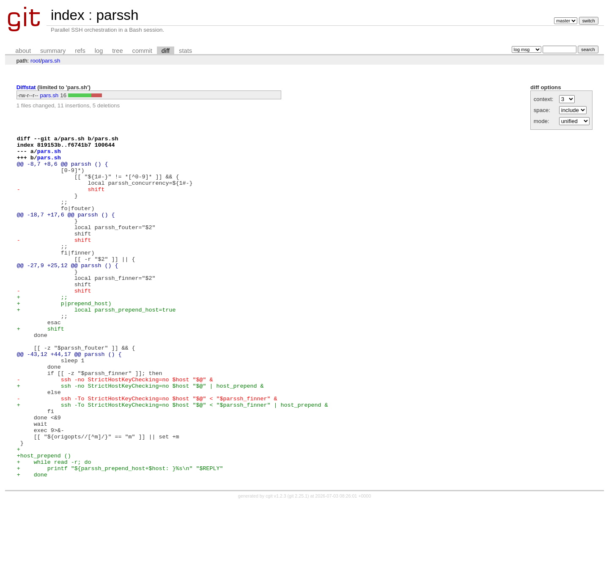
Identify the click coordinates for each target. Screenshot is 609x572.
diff (166, 50)
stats (185, 50)
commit (142, 50)
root (35, 60)
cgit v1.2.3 (276, 564)
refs (80, 50)
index (68, 15)
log (99, 50)
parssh (117, 15)
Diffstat (26, 87)
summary (53, 50)
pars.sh (51, 60)
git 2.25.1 (298, 564)
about (23, 50)
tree (117, 50)
